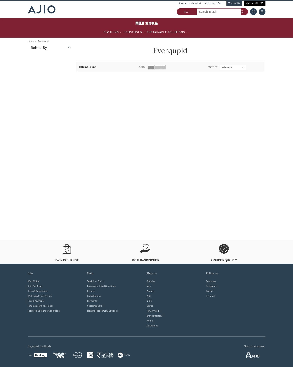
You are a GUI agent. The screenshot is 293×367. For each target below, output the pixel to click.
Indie (149, 300)
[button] (52, 47)
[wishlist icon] (253, 11)
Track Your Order (95, 281)
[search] (244, 11)
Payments (92, 300)
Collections (152, 325)
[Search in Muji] (222, 11)
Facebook (211, 281)
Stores (150, 305)
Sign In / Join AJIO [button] (189, 3)
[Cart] (262, 11)
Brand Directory (154, 315)
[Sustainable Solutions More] (187, 32)
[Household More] (144, 32)
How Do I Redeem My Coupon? (102, 310)
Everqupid (43, 41)
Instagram (211, 285)
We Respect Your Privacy (40, 295)
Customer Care (214, 3)
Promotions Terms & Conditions (44, 310)
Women (150, 290)
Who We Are (33, 281)
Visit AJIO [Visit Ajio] (234, 3)
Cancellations (94, 295)
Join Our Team (35, 285)
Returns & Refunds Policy (40, 305)
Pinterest (210, 295)
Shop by (151, 281)
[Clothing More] (121, 32)
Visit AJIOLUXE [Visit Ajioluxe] (254, 3)
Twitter (209, 290)
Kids (149, 295)
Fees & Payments (36, 300)
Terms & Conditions (37, 290)
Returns (91, 290)
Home (31, 41)
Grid (142, 67)
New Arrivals (153, 310)
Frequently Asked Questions (101, 285)
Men (149, 285)
